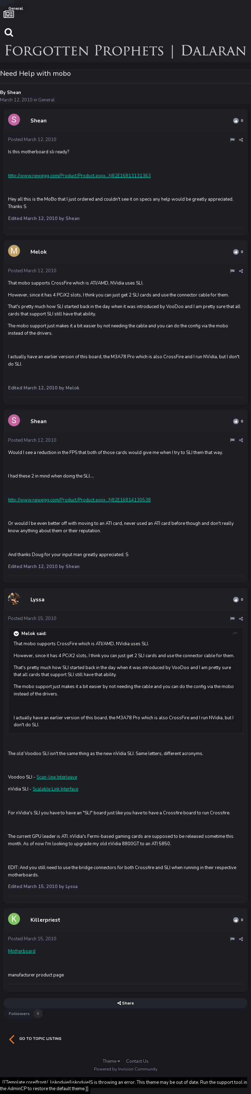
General (46, 100)
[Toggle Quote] (17, 633)
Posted (32, 139)
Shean (14, 92)
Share (125, 1003)
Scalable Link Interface (55, 789)
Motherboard (21, 951)
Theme (111, 1061)
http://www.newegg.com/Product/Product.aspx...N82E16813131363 (79, 176)
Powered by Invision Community (125, 1069)
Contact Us (137, 1061)
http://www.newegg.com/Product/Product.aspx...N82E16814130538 (79, 500)
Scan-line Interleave (56, 777)
